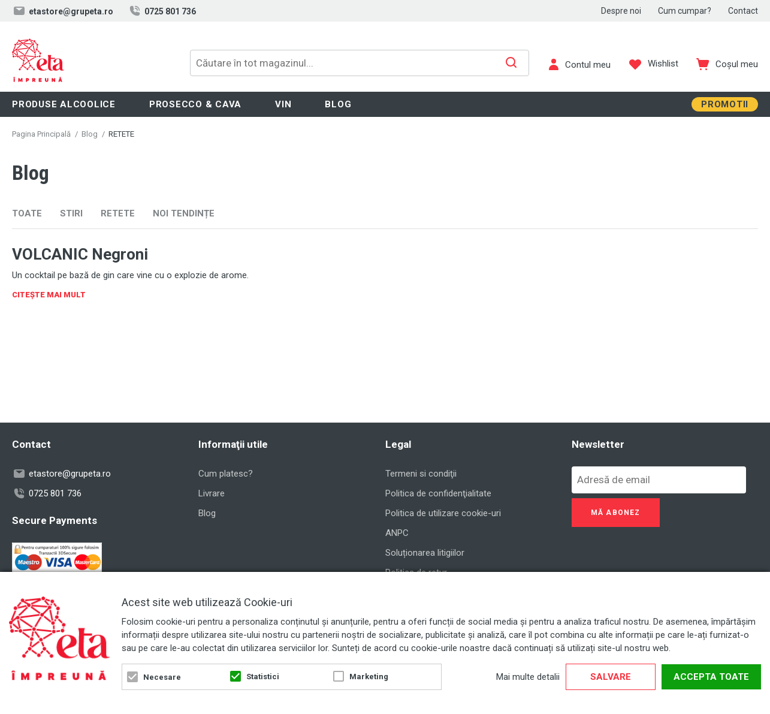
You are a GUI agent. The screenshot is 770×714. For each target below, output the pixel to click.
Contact (743, 11)
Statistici (262, 676)
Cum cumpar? (684, 11)
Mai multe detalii (528, 676)
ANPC (397, 533)
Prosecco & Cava (195, 104)
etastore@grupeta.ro (62, 11)
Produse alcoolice (64, 104)
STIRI (71, 213)
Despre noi (621, 11)
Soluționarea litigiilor (424, 552)
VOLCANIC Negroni (80, 254)
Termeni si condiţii (421, 473)
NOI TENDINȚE (184, 213)
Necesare (162, 677)
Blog (338, 104)
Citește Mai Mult (49, 294)
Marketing (368, 676)
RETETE (118, 213)
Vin (283, 104)
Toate (27, 213)
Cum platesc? (225, 473)
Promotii (724, 104)
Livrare (211, 493)
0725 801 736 (162, 11)
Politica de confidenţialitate (438, 493)
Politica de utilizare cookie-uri (443, 513)
